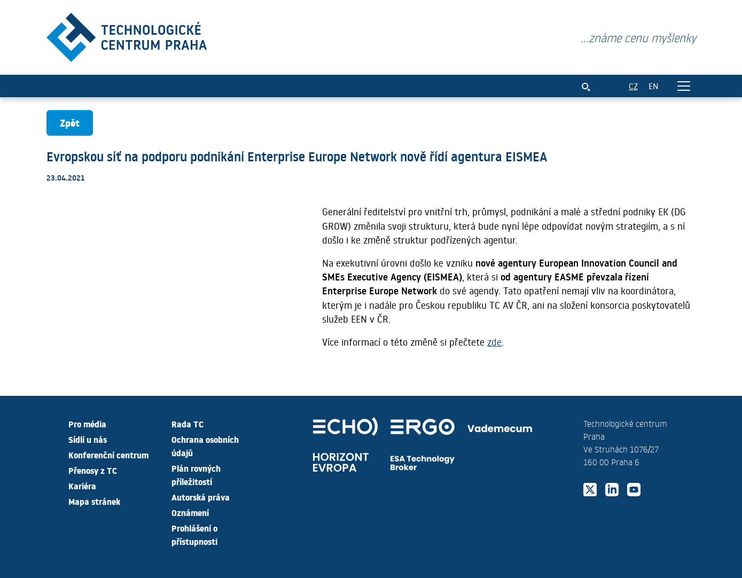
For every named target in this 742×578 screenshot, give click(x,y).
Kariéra (82, 485)
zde (494, 342)
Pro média (87, 423)
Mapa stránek (94, 501)
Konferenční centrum (108, 454)
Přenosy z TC (92, 470)
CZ (633, 86)
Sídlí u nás (87, 439)
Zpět (70, 122)
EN (654, 86)
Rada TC (187, 423)
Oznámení (190, 512)
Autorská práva (200, 496)
